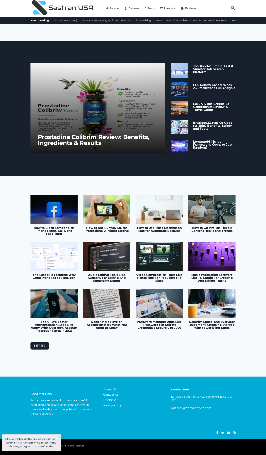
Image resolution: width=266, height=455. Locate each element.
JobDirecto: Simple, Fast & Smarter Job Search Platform (213, 69)
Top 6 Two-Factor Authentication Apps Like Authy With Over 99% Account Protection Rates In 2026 (54, 326)
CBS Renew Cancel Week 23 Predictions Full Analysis (214, 87)
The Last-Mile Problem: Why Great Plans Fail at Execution (54, 276)
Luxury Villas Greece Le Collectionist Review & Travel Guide (211, 107)
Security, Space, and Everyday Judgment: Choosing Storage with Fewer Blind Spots (212, 324)
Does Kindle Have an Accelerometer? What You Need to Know (107, 324)
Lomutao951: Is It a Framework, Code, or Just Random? (212, 144)
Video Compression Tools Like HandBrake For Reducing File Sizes (159, 277)
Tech (150, 8)
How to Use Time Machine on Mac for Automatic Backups (193, 20)
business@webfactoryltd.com (191, 408)
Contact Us (110, 394)
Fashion (188, 8)
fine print (20, 442)
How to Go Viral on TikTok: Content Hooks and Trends (211, 229)
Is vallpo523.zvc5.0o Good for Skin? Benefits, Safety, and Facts (212, 125)
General (131, 8)
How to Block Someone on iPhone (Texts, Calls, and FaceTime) (54, 230)
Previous (39, 345)
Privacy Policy (112, 405)
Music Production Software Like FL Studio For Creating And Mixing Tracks (212, 277)
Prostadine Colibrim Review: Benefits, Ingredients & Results (93, 140)
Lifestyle (167, 8)
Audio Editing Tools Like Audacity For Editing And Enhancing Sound (107, 277)
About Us (109, 389)
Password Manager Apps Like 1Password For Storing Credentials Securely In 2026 (159, 324)
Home (112, 8)
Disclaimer (110, 400)
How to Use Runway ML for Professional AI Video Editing (118, 20)
